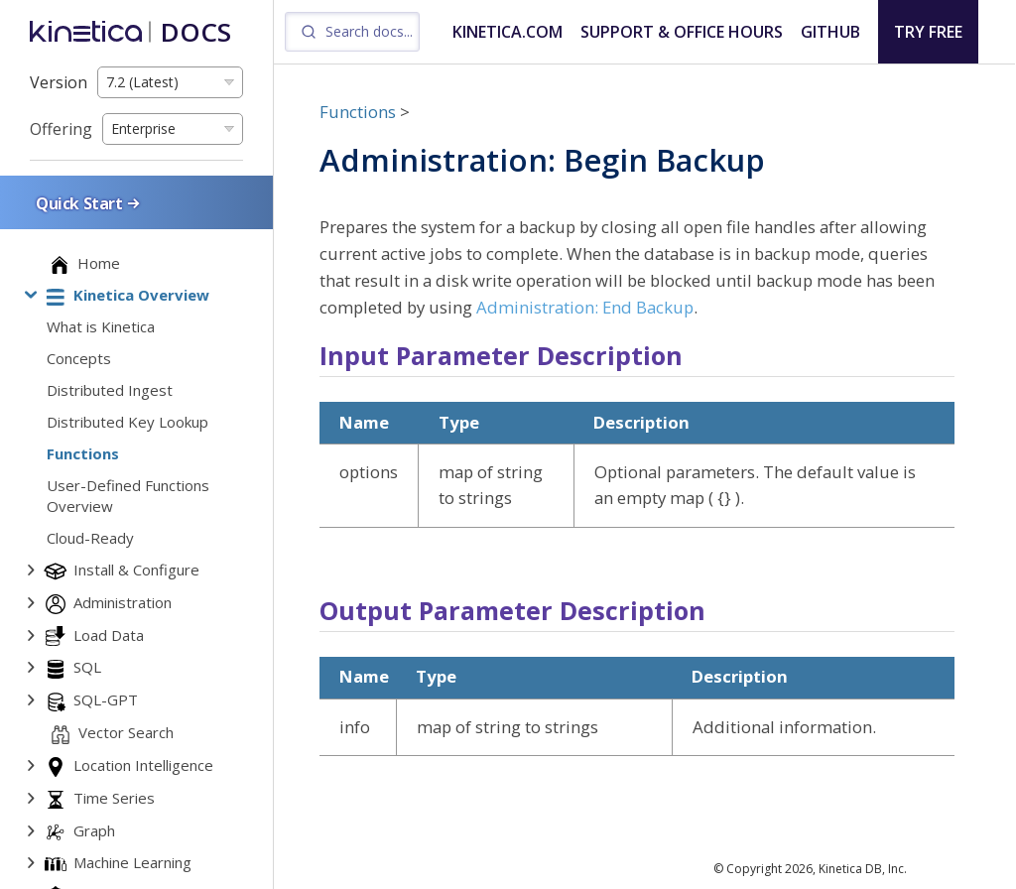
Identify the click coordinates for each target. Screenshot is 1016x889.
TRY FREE (928, 32)
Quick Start (89, 202)
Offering (61, 129)
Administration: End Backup (585, 307)
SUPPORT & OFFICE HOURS (681, 32)
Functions (357, 111)
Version (58, 82)
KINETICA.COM (507, 32)
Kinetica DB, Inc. (863, 868)
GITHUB (830, 32)
